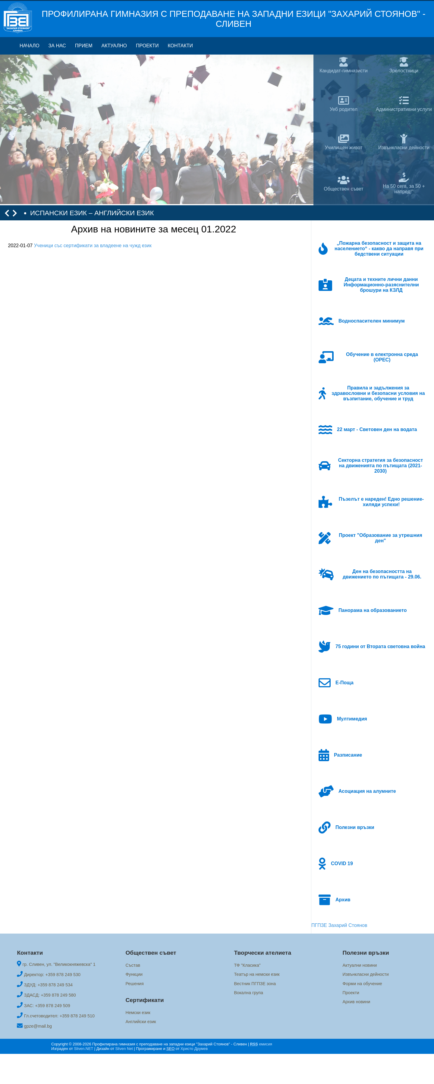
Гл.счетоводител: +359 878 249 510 (59, 1015)
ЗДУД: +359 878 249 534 (48, 984)
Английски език (140, 1021)
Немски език (137, 1012)
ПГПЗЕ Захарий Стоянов (339, 925)
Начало (29, 45)
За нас (57, 45)
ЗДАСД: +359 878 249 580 (50, 995)
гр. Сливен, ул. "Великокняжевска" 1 (59, 964)
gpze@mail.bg (38, 1026)
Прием (84, 45)
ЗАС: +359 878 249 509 (47, 1005)
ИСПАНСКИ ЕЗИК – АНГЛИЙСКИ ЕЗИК (92, 213)
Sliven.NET (83, 1048)
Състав (132, 965)
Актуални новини (359, 965)
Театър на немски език (256, 974)
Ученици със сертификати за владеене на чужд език (93, 245)
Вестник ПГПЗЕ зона (255, 983)
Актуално (114, 45)
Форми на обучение (362, 983)
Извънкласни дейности (365, 974)
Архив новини (356, 1002)
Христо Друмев (194, 1048)
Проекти (147, 45)
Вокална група (248, 992)
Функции (134, 974)
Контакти (180, 45)
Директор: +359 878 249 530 (52, 974)
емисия (261, 1044)
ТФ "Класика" (247, 965)
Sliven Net (124, 1048)
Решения (134, 983)
